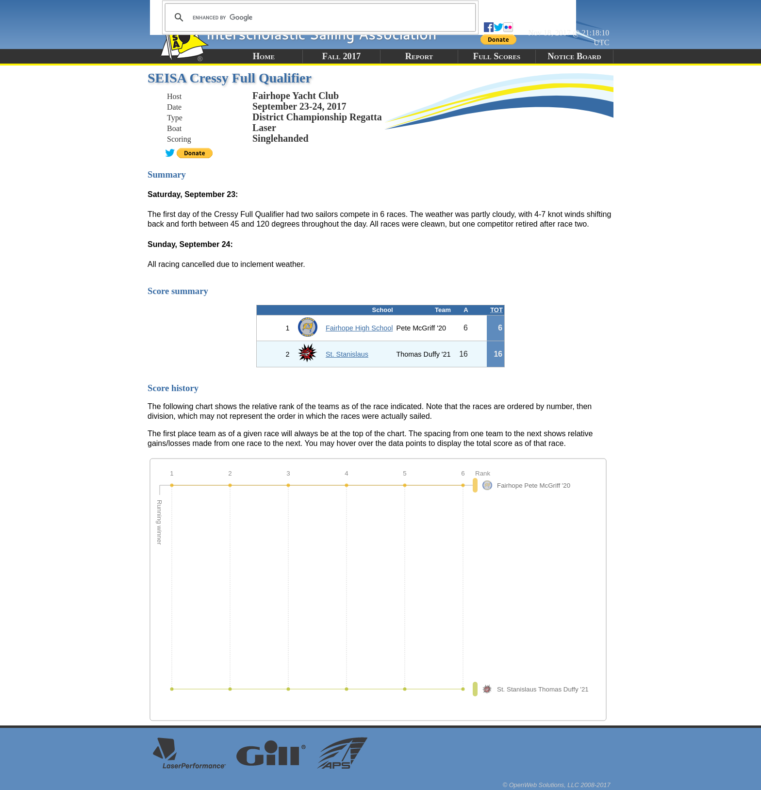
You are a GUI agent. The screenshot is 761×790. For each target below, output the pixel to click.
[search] (319, 17)
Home (264, 56)
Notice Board (574, 56)
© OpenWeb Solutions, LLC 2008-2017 (557, 785)
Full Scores (497, 56)
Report (419, 56)
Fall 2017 (341, 56)
